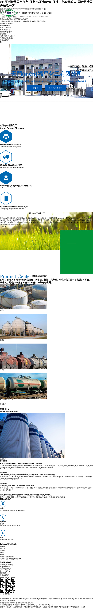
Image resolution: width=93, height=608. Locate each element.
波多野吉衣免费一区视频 (39, 607)
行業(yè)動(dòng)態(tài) (7, 36)
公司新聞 (3, 34)
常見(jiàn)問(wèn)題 (6, 38)
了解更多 (35, 88)
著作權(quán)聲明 (85, 598)
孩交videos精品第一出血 (8, 607)
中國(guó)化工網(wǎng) (54, 598)
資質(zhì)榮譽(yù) (5, 27)
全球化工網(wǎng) (68, 598)
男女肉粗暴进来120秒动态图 (57, 607)
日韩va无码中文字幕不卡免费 (75, 607)
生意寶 (77, 598)
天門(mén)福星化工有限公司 (27, 9)
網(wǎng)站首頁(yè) (6, 23)
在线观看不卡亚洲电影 (23, 607)
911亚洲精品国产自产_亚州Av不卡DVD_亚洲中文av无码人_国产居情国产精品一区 (26, 605)
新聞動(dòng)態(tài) (6, 32)
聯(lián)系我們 (4, 40)
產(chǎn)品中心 (5, 30)
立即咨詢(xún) (55, 88)
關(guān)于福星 (5, 25)
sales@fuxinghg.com (7, 539)
